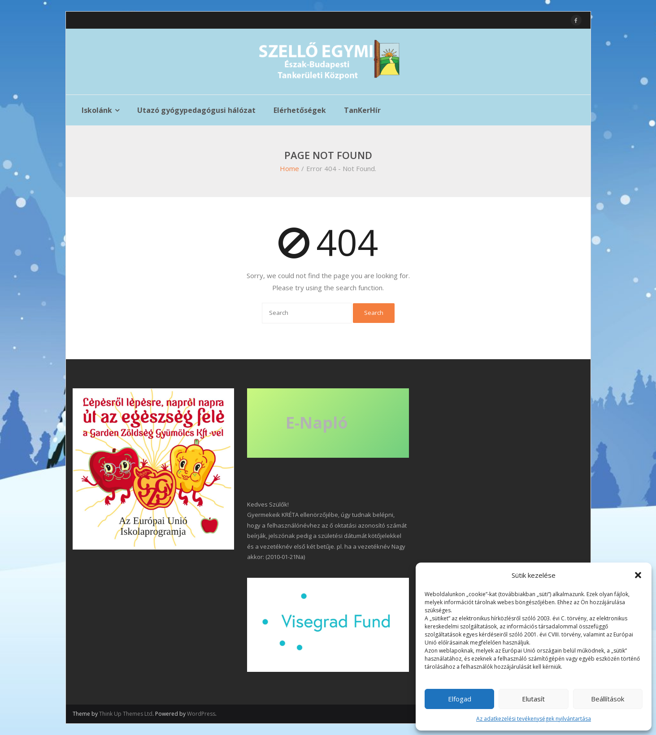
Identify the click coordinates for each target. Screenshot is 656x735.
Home (289, 168)
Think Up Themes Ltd (125, 714)
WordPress (201, 714)
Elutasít (533, 698)
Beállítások (607, 698)
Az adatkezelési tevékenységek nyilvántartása (533, 718)
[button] (638, 575)
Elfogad (459, 698)
